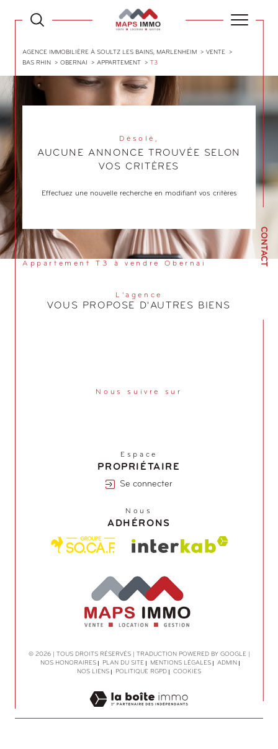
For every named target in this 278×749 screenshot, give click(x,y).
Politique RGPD (141, 671)
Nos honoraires (68, 663)
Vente (215, 52)
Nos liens (93, 671)
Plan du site (123, 663)
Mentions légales (180, 663)
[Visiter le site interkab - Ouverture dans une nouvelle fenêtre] (180, 544)
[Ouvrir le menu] (239, 20)
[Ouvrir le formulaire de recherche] (37, 19)
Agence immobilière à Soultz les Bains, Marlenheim (109, 52)
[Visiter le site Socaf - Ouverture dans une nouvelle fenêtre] (83, 545)
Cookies (187, 671)
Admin (227, 663)
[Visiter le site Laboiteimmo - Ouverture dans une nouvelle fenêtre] (139, 712)
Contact (263, 246)
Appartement (119, 63)
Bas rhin (36, 63)
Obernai (73, 63)
